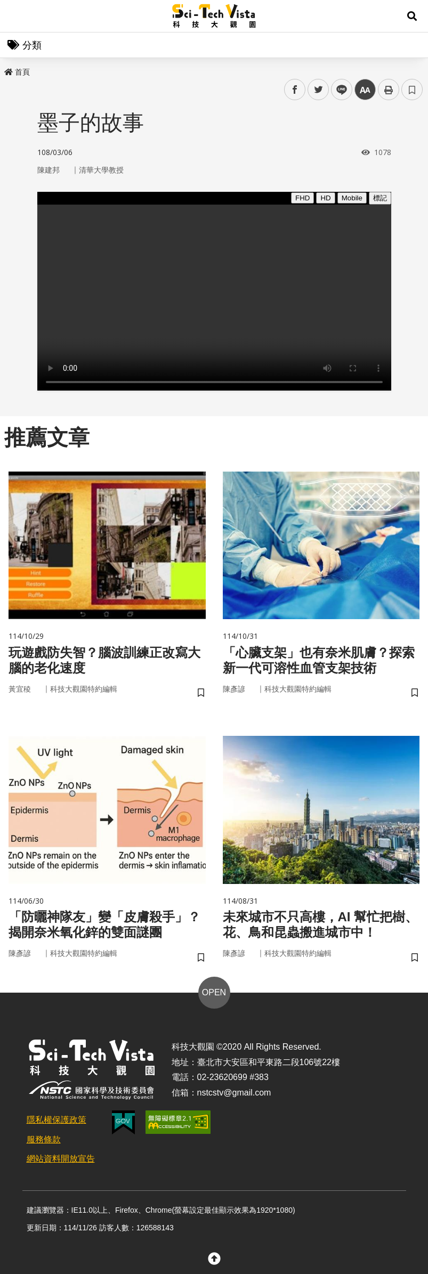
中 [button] (365, 89)
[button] (412, 16)
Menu (16, 16)
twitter (318, 89)
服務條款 (44, 1139)
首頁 (17, 72)
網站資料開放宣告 (61, 1158)
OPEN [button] (214, 992)
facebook (295, 89)
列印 (388, 89)
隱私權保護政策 (56, 1119)
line (338, 89)
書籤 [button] (412, 89)
